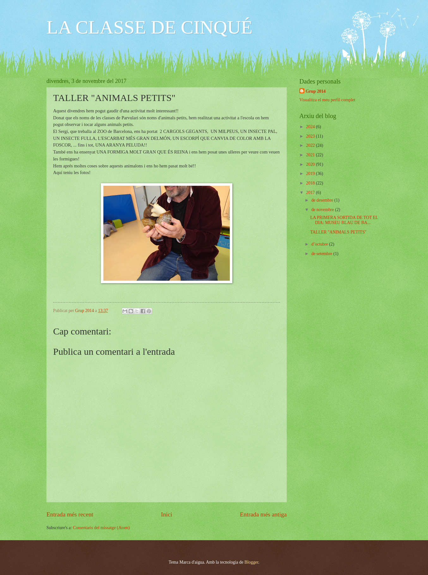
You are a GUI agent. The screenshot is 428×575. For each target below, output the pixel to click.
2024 (311, 126)
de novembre (323, 209)
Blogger (251, 562)
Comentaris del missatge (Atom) (101, 527)
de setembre (322, 253)
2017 (311, 192)
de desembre (322, 200)
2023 (311, 136)
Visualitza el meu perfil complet (327, 99)
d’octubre (320, 244)
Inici (166, 514)
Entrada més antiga (263, 514)
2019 (311, 173)
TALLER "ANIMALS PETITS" (338, 232)
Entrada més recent (69, 514)
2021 (311, 155)
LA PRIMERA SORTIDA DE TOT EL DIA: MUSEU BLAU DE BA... (344, 220)
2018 (311, 183)
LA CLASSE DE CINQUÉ (149, 27)
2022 (311, 145)
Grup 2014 (316, 91)
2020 (311, 164)
